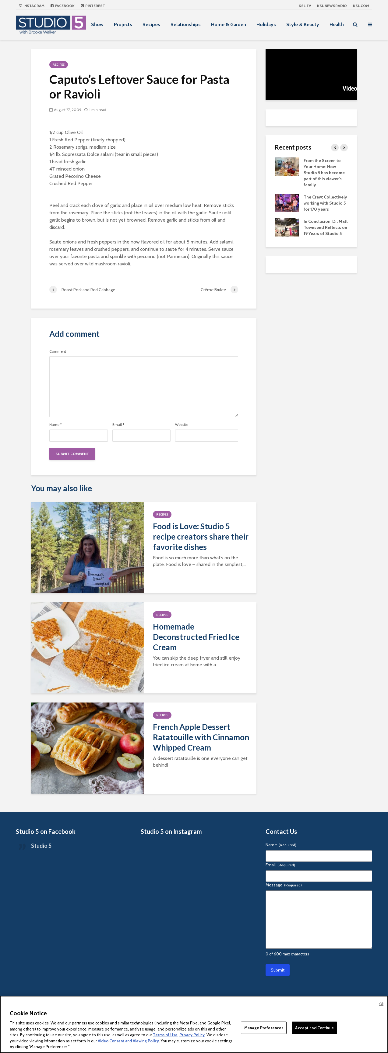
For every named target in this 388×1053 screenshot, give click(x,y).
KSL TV (305, 5)
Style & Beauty (302, 24)
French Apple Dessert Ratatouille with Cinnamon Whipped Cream (201, 737)
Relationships (186, 24)
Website (181, 424)
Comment (57, 351)
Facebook (63, 5)
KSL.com (361, 5)
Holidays (266, 24)
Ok (381, 1004)
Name (55, 424)
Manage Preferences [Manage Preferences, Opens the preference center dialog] (263, 1027)
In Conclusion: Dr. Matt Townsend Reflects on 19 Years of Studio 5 (326, 227)
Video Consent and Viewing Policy (128, 1040)
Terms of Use (165, 1034)
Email (118, 424)
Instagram (31, 5)
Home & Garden (228, 24)
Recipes (151, 24)
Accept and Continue (314, 1027)
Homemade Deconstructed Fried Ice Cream (196, 637)
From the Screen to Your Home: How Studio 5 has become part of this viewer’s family (324, 173)
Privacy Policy (192, 1034)
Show (97, 24)
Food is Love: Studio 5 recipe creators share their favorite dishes (201, 536)
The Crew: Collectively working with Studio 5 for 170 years (325, 203)
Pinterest (93, 5)
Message (284, 885)
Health (337, 24)
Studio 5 (41, 845)
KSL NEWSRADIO (332, 5)
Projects (123, 24)
